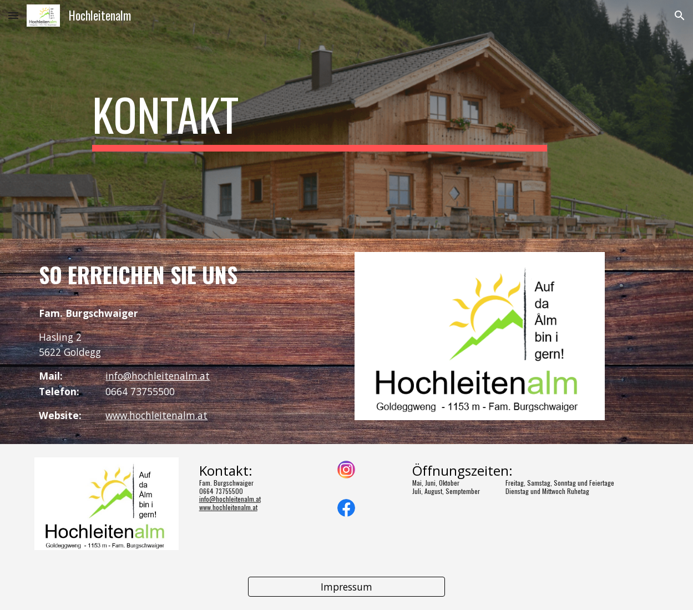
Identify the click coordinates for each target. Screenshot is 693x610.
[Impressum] (347, 587)
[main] (320, 119)
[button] (13, 15)
